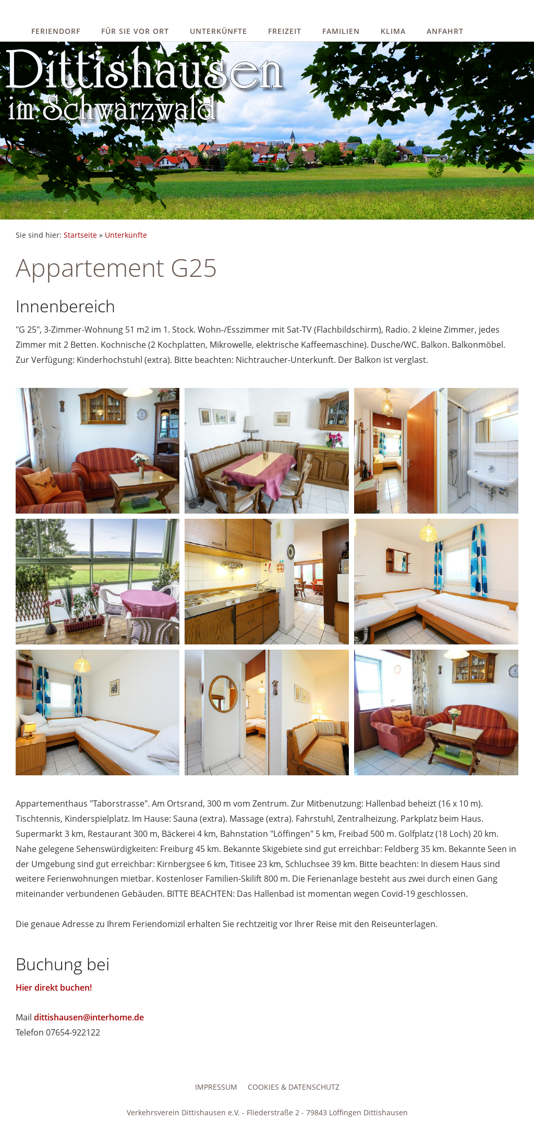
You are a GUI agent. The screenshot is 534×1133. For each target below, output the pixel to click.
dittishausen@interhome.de (89, 1017)
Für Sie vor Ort (135, 31)
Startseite (80, 235)
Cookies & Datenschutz (293, 1087)
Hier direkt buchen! (54, 987)
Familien (341, 31)
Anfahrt (445, 31)
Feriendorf (55, 31)
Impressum (216, 1087)
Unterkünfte (218, 31)
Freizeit (284, 31)
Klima (393, 31)
